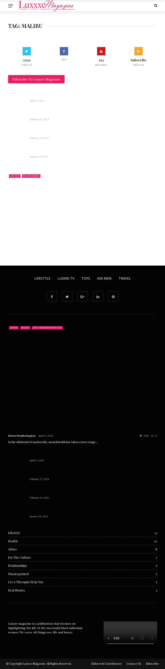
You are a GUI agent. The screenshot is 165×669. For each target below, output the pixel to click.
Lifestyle (42, 278)
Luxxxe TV (66, 278)
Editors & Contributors (106, 663)
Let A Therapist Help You (47, 327)
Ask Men (14, 176)
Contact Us (133, 663)
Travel (125, 278)
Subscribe (152, 663)
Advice (14, 327)
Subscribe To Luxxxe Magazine (36, 79)
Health (25, 327)
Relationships (31, 176)
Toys (86, 278)
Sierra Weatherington (22, 435)
